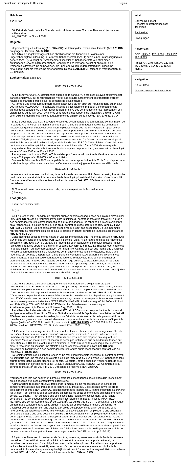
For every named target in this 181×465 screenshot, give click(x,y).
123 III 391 (158, 54)
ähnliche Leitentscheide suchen (152, 90)
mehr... (139, 68)
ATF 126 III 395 (80, 322)
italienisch (140, 26)
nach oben (148, 461)
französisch (162, 23)
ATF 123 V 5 (17, 227)
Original (123, 3)
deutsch (150, 23)
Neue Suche (142, 84)
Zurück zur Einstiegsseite (18, 3)
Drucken (38, 3)
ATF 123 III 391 (83, 245)
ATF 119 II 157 (37, 286)
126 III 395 (141, 57)
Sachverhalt (141, 32)
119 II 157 (171, 54)
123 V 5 (146, 54)
